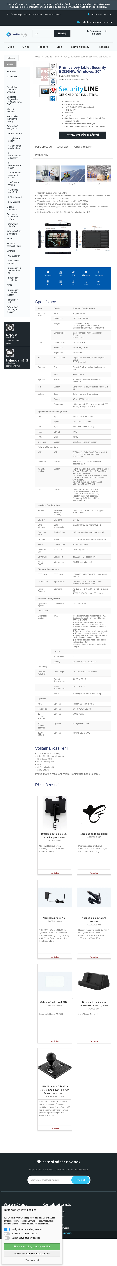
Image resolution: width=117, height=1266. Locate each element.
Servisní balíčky (80, 46)
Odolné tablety (14, 133)
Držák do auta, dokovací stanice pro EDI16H (54, 835)
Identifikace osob (12, 301)
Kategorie (11, 58)
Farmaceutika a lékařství (14, 156)
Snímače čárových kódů (14, 244)
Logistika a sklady (14, 139)
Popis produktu (43, 146)
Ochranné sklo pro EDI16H (54, 1002)
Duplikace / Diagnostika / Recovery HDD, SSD (14, 100)
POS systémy (13, 256)
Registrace (94, 31)
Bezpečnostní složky (14, 166)
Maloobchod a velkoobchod (15, 147)
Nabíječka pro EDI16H (55, 917)
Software (11, 251)
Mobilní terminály (11, 110)
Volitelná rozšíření (82, 146)
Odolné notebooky (12, 208)
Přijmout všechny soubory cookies (32, 1246)
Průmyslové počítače (12, 225)
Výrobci (10, 64)
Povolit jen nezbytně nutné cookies (32, 1253)
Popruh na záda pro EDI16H (94, 833)
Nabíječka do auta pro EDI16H (94, 919)
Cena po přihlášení (83, 135)
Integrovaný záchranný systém (14, 175)
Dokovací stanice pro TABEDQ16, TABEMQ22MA (94, 1003)
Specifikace (63, 146)
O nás (25, 46)
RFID (9, 285)
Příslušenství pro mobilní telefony (13, 292)
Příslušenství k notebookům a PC (14, 270)
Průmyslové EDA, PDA (12, 127)
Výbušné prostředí (13, 191)
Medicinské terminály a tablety (12, 119)
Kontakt (104, 46)
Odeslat (80, 1180)
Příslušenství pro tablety (13, 279)
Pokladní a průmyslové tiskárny (12, 216)
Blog (59, 46)
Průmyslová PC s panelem (14, 232)
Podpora (43, 46)
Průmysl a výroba (13, 183)
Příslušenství (15, 197)
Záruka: (62, 79)
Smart (9, 238)
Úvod (11, 46)
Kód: (61, 76)
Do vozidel (14, 202)
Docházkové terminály (13, 261)
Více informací (32, 1260)
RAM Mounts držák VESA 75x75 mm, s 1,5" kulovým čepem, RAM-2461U (54, 1090)
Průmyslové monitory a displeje (12, 309)
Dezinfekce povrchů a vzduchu (12, 89)
